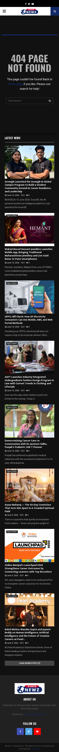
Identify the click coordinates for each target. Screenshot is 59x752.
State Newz (35, 749)
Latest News (12, 138)
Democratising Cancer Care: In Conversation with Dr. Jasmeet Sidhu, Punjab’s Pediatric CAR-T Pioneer (26, 444)
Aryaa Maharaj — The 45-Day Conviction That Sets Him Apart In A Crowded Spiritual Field (29, 508)
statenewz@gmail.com (35, 714)
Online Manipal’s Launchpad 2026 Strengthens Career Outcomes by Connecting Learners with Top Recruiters (28, 568)
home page (15, 84)
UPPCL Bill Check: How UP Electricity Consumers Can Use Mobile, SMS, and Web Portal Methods (29, 320)
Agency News (12, 148)
